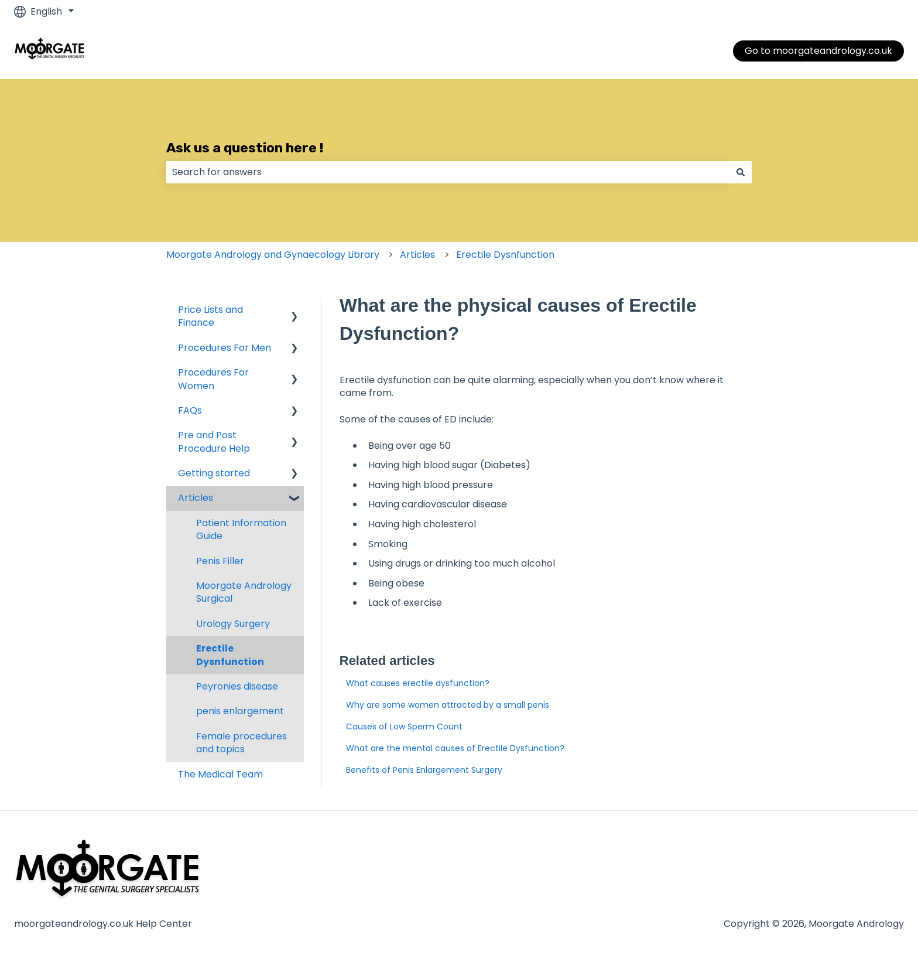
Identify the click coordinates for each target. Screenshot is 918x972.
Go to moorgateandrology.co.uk (818, 50)
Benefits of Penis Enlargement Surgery (424, 770)
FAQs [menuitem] (190, 410)
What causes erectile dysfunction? (417, 683)
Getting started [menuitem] (214, 473)
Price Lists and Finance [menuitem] (210, 316)
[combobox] (447, 172)
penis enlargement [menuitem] (240, 711)
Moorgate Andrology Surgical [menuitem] (244, 592)
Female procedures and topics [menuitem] (241, 742)
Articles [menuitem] (195, 497)
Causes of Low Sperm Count (404, 726)
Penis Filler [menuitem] (220, 561)
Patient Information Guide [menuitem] (241, 529)
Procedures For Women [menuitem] (213, 379)
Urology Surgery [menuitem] (233, 623)
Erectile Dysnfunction (505, 254)
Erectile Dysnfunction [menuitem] (230, 655)
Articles (417, 254)
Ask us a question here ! (244, 147)
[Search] (740, 172)
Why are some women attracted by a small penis (447, 705)
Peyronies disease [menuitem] (237, 686)
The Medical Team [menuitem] (220, 774)
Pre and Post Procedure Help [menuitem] (214, 441)
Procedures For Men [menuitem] (224, 347)
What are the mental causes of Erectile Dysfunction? (455, 748)
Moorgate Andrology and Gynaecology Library (272, 254)
